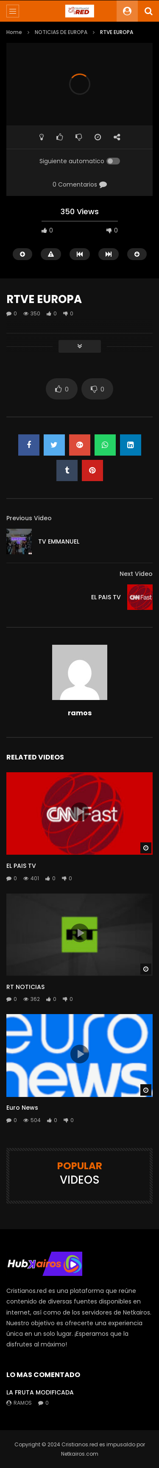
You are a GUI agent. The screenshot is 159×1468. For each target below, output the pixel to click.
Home (14, 32)
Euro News (22, 1107)
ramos (80, 713)
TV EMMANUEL (58, 541)
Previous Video (29, 518)
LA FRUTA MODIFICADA (40, 1392)
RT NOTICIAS (25, 987)
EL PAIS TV (106, 597)
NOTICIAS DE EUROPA (61, 32)
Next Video (136, 574)
